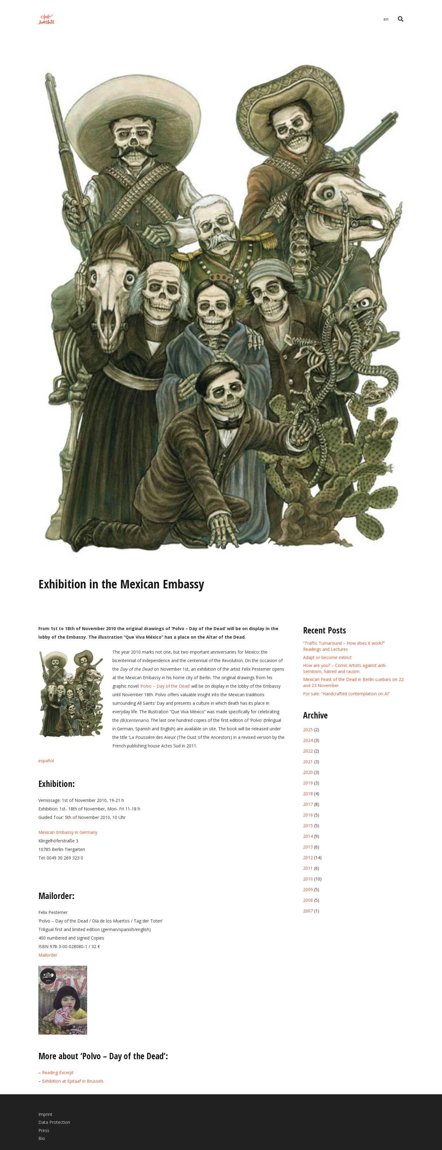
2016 (308, 815)
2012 (308, 857)
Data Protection (54, 1122)
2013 (308, 847)
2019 (308, 783)
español (46, 761)
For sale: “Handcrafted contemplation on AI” (346, 694)
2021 (308, 761)
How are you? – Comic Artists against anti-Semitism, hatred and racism (345, 668)
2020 (308, 772)
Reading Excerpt (58, 1072)
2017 (308, 804)
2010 (308, 879)
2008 (308, 900)
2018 (308, 793)
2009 (308, 889)
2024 (308, 740)
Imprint (45, 1114)
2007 (308, 911)
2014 (308, 836)
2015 (308, 825)
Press (43, 1130)
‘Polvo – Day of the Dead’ (165, 686)
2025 (308, 729)
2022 (308, 751)
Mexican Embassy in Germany (67, 832)
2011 (308, 868)
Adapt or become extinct (327, 657)
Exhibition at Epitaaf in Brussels (73, 1081)
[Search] (400, 19)
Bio (41, 1138)
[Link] (46, 19)
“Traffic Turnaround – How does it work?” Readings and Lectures (344, 646)
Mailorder (47, 955)
